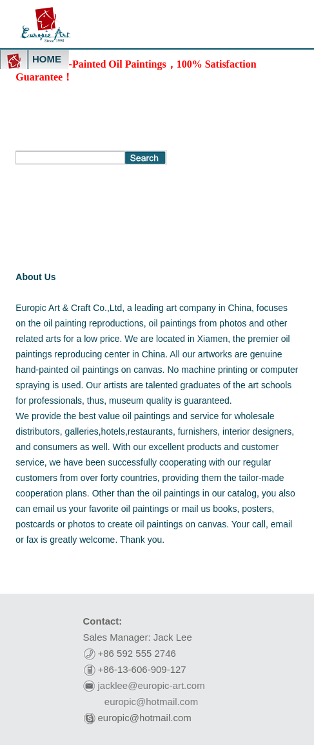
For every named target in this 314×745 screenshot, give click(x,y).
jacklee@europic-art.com (151, 685)
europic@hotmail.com (151, 701)
